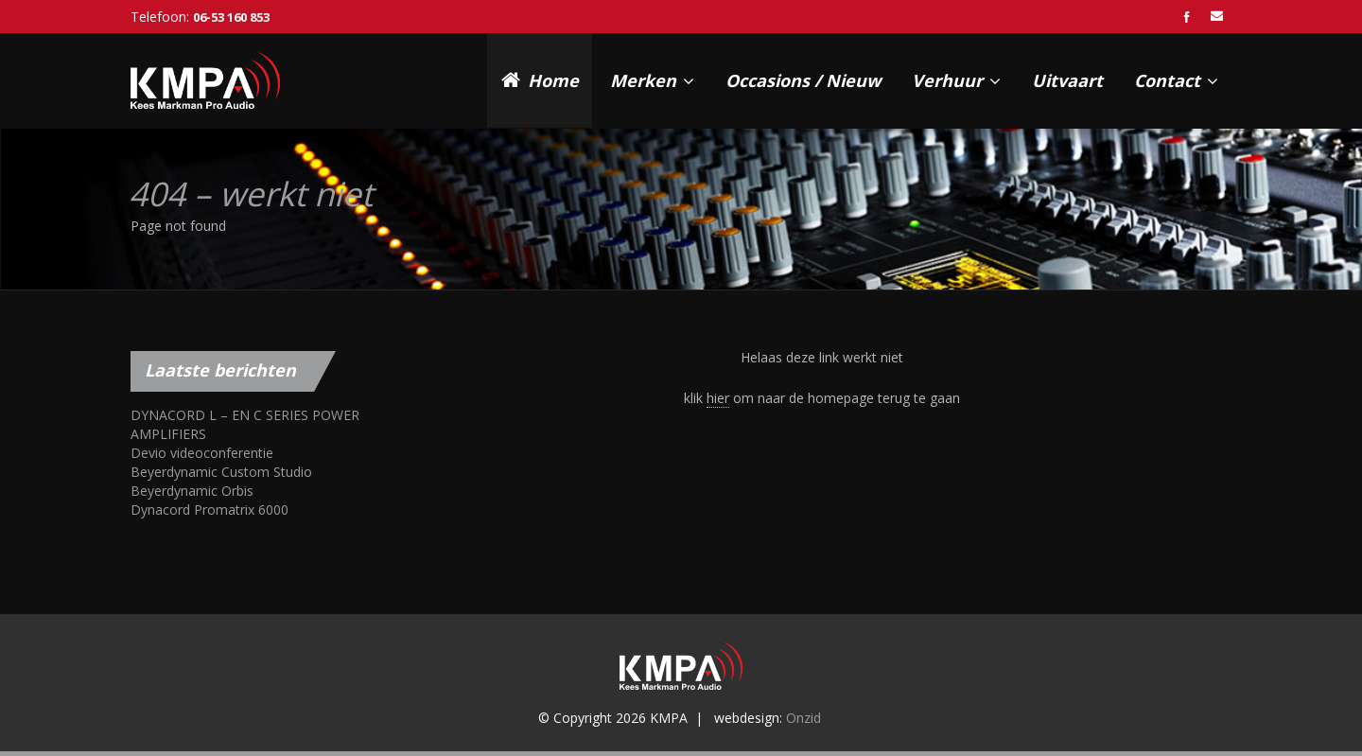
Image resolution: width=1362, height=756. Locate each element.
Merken (652, 80)
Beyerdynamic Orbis (192, 491)
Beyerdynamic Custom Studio (221, 472)
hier (718, 398)
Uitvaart (1067, 80)
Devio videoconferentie (202, 453)
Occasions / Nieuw (803, 80)
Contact (1176, 80)
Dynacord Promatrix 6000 (209, 510)
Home (540, 79)
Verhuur (956, 80)
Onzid (803, 718)
